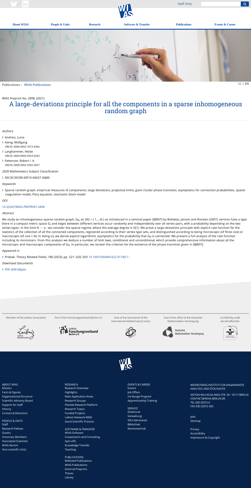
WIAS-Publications (37, 85)
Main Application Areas (79, 396)
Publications (183, 24)
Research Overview (76, 388)
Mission (7, 388)
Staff (5, 424)
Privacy (194, 429)
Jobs (193, 416)
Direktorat (134, 412)
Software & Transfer (137, 24)
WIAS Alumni (10, 445)
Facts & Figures (11, 392)
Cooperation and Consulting (82, 437)
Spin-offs (70, 441)
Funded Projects (75, 413)
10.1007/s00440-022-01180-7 (108, 257)
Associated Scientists (15, 441)
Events (132, 388)
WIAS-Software (74, 433)
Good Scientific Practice (79, 421)
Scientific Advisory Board (17, 400)
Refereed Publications (78, 461)
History (6, 409)
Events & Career (225, 24)
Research (94, 24)
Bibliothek (134, 424)
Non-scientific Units (14, 449)
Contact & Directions (15, 413)
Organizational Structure (17, 396)
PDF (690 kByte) (15, 269)
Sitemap (195, 421)
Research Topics (75, 409)
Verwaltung (135, 416)
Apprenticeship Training (142, 400)
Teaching (70, 449)
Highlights (71, 392)
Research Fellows (12, 428)
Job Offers (134, 392)
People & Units (60, 24)
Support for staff (12, 405)
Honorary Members (14, 437)
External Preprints (76, 469)
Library (69, 477)
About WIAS (21, 24)
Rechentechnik (137, 428)
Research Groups (75, 400)
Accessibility (197, 433)
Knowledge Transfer (77, 445)
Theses (69, 473)
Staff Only (185, 4)
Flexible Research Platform (81, 405)
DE (240, 84)
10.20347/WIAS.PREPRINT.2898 (23, 207)
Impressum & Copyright (205, 437)
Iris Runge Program (139, 396)
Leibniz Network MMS (78, 417)
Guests (6, 433)
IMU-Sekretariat (137, 420)
